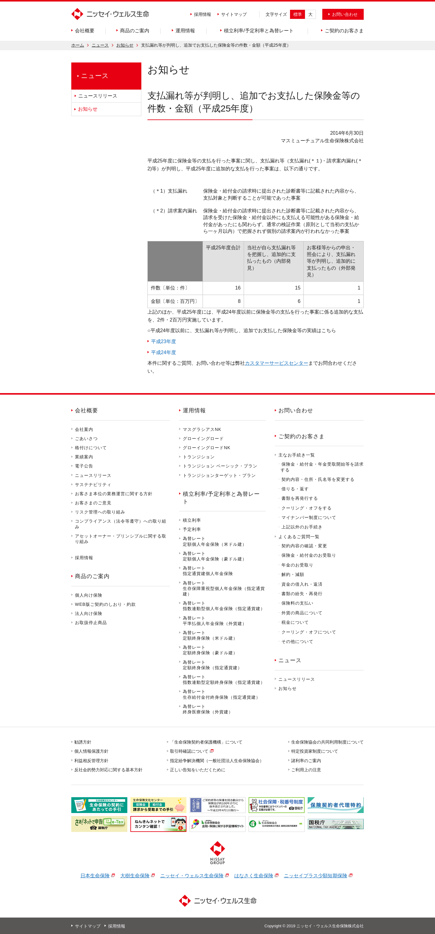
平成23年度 (163, 341)
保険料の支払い (297, 603)
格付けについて (91, 447)
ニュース (100, 45)
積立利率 (192, 520)
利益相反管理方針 (91, 760)
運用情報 (194, 410)
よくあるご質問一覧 (299, 536)
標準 (297, 14)
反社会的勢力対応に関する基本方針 (109, 769)
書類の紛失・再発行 (302, 593)
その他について (297, 641)
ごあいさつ (86, 438)
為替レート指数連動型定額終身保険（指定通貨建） (224, 679)
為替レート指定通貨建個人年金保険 (208, 571)
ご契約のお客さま (301, 436)
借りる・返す (295, 488)
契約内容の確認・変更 (304, 545)
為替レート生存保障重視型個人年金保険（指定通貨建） (224, 588)
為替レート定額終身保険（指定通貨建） (212, 665)
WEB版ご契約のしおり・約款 (105, 604)
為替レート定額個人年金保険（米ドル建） (215, 541)
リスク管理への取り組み (100, 512)
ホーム (77, 45)
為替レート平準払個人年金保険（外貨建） (215, 621)
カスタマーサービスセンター (276, 363)
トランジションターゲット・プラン (219, 475)
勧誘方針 (83, 742)
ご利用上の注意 (306, 769)
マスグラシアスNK (202, 429)
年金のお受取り (297, 565)
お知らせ (124, 45)
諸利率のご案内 (306, 760)
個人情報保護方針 (91, 751)
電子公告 (84, 465)
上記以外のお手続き (302, 526)
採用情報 (202, 14)
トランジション (199, 456)
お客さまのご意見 (93, 502)
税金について (295, 622)
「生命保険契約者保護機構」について (206, 742)
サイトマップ (234, 14)
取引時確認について (189, 751)
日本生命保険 (95, 875)
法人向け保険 (88, 613)
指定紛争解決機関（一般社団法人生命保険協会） (217, 760)
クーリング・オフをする (306, 508)
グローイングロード (203, 438)
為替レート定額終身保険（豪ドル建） (210, 650)
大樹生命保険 (135, 875)
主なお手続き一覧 (296, 455)
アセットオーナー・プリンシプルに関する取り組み (120, 539)
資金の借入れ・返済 (302, 584)
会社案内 (84, 429)
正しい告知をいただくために (198, 769)
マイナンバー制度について (308, 517)
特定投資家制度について (315, 751)
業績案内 (84, 456)
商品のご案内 (92, 576)
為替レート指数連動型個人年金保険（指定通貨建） (224, 606)
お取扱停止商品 (91, 622)
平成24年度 (163, 352)
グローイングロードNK (206, 447)
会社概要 (86, 410)
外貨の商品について (302, 612)
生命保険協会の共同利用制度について (328, 742)
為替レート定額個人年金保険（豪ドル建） (215, 556)
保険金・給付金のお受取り (308, 555)
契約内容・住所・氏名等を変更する (318, 479)
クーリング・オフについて (308, 632)
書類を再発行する (299, 498)
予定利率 (192, 529)
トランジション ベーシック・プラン (220, 465)
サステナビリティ (93, 484)
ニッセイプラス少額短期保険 (315, 875)
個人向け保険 (88, 595)
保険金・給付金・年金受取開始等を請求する (322, 467)
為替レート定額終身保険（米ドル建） (210, 635)
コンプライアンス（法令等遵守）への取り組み (120, 524)
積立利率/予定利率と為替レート (221, 498)
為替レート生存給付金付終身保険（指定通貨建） (221, 694)
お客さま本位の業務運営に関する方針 (114, 493)
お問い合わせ (295, 410)
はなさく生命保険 (253, 875)
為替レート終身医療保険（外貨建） (208, 709)
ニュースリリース (93, 475)
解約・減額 (292, 574)
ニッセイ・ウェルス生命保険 (192, 875)
